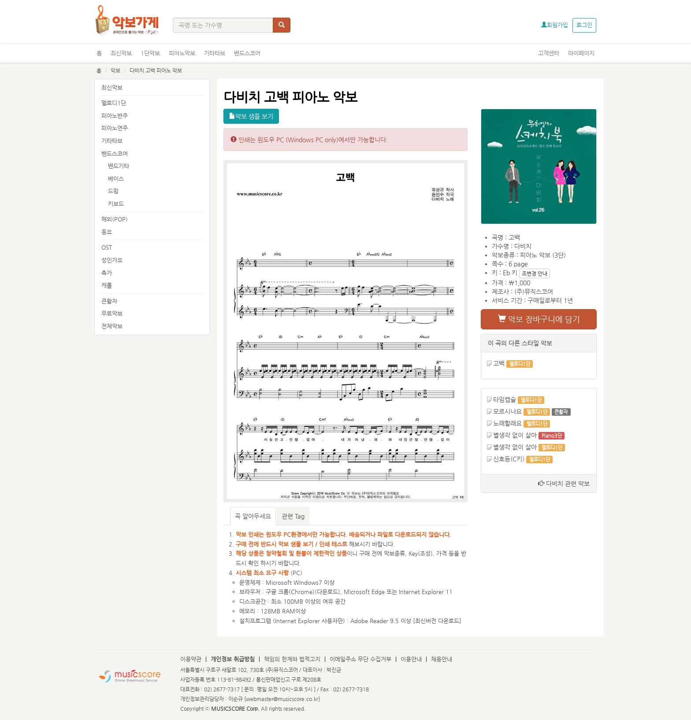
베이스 (116, 178)
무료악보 (112, 313)
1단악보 (150, 53)
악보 (115, 70)
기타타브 (214, 53)
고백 (499, 363)
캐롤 (106, 285)
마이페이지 (581, 53)
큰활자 (109, 301)
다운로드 (327, 591)
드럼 (113, 191)
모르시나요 (507, 411)
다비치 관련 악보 (564, 483)
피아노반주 (114, 115)
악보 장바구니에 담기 (539, 319)
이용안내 (411, 659)
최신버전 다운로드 (437, 620)
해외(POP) (114, 219)
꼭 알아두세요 (253, 516)
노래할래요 (507, 423)
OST (106, 247)
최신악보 (121, 53)
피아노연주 (114, 128)
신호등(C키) (508, 458)
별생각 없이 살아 (515, 435)
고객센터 (548, 53)
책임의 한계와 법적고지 (292, 659)
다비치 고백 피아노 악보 (156, 70)
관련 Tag (293, 516)
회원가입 (554, 25)
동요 (106, 232)
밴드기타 (118, 165)
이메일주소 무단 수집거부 (360, 659)
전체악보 (112, 326)
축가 (106, 273)
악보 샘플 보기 (251, 116)
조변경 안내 (534, 273)
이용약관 (190, 659)
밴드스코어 (247, 53)
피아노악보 (182, 53)
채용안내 (441, 659)
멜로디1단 (113, 103)
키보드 (116, 203)
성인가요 (112, 260)
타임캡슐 (504, 399)
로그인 (584, 25)
